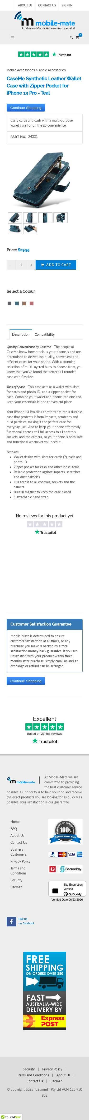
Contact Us (47, 5)
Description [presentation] (20, 334)
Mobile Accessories (21, 70)
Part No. (18, 137)
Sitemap (16, 887)
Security (16, 880)
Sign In (67, 5)
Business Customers (18, 851)
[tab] (20, 334)
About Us (25, 5)
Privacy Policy (20, 861)
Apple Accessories (52, 70)
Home (14, 822)
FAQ (13, 829)
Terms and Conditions (18, 870)
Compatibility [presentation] (45, 334)
